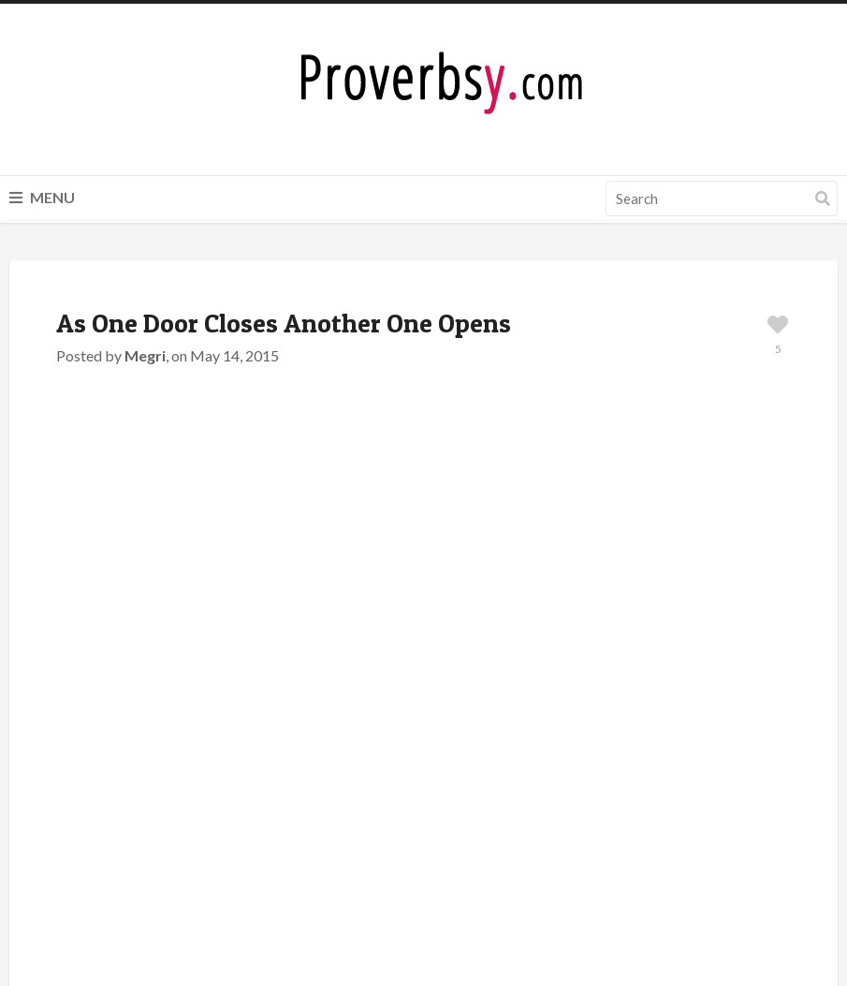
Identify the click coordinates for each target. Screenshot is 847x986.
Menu (42, 197)
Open (196, 617)
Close (113, 617)
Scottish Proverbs (198, 595)
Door (155, 617)
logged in (167, 780)
